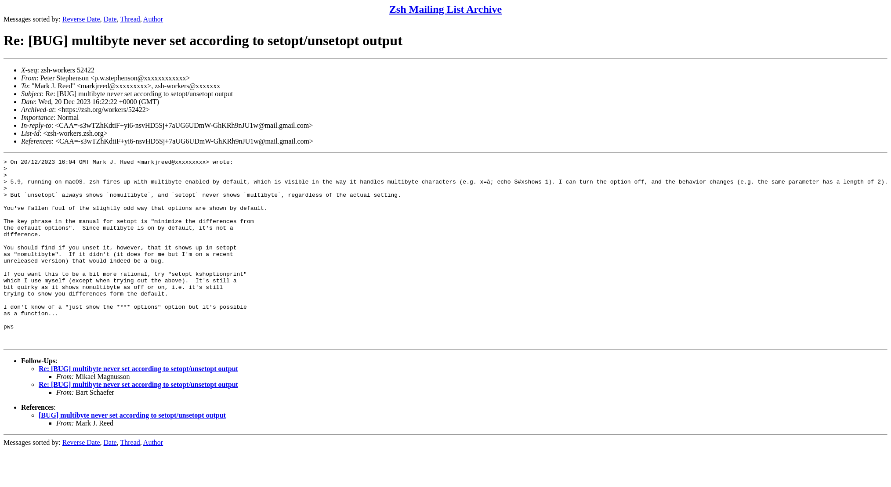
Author (153, 19)
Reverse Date (81, 19)
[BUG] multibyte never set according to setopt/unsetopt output (132, 452)
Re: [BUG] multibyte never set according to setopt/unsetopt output (138, 405)
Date (110, 19)
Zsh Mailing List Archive (445, 9)
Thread (130, 19)
